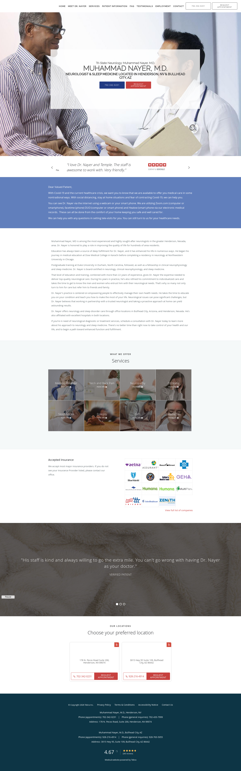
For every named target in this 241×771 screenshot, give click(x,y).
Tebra (133, 759)
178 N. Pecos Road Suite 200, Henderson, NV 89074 (94, 661)
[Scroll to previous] (53, 168)
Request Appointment (138, 85)
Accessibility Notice (148, 704)
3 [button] (124, 604)
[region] (120, 566)
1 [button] (117, 604)
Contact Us (167, 704)
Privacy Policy (104, 704)
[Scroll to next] (188, 168)
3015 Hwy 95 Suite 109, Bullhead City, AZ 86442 (146, 661)
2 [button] (120, 604)
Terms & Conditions (125, 704)
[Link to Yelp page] (116, 644)
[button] (224, 6)
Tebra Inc (89, 704)
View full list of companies (179, 510)
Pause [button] (57, 170)
